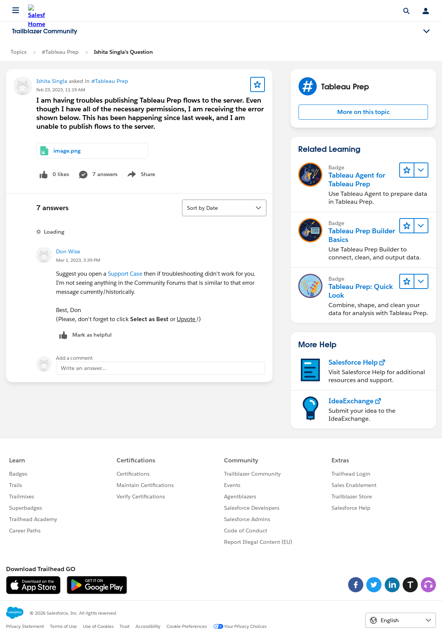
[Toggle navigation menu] (426, 31)
